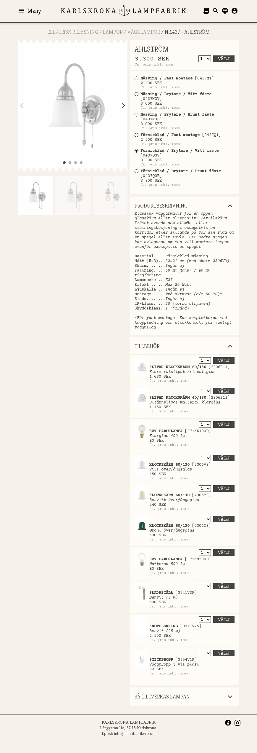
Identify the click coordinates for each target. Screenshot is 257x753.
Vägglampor (143, 31)
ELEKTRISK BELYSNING (72, 31)
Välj (224, 59)
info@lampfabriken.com (135, 733)
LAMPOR (112, 31)
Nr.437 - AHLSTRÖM (187, 31)
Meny (29, 11)
